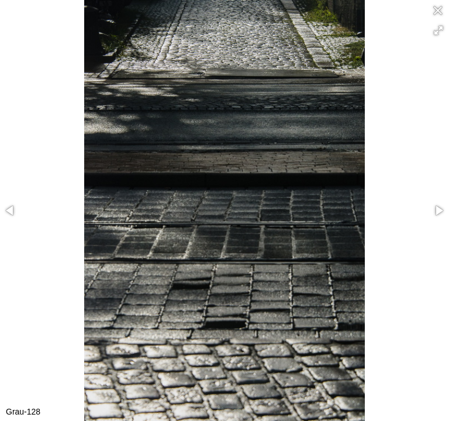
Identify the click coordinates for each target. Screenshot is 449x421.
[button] (438, 30)
